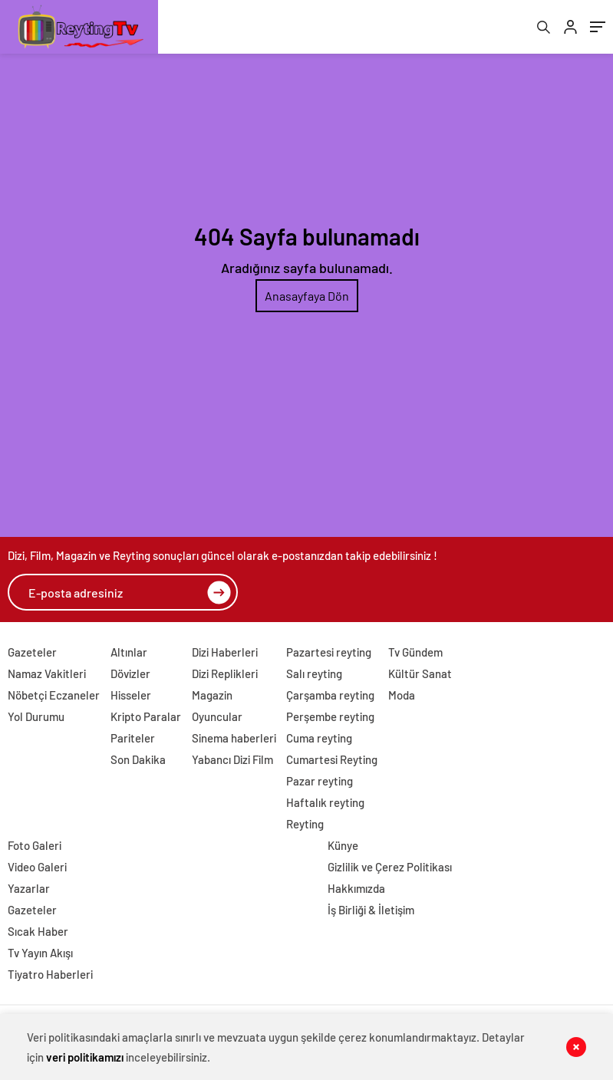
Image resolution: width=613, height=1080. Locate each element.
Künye (343, 845)
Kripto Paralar (145, 716)
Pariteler (132, 738)
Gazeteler (32, 652)
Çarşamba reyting (330, 695)
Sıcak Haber (38, 931)
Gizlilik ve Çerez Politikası (390, 867)
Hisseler (130, 695)
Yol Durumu (36, 716)
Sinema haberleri (234, 738)
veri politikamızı (85, 1057)
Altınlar (128, 652)
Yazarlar (29, 888)
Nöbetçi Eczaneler (54, 695)
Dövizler (130, 673)
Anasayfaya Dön (307, 295)
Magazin (212, 695)
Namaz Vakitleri (47, 673)
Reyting (305, 824)
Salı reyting (314, 673)
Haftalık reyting (325, 802)
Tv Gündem (415, 652)
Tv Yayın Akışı (40, 953)
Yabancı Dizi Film (232, 759)
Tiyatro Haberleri (50, 974)
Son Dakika (138, 759)
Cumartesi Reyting (331, 759)
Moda (401, 695)
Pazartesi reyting (328, 652)
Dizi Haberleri (225, 652)
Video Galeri (37, 867)
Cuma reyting (319, 738)
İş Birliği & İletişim (371, 910)
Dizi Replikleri (225, 673)
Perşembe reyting (330, 716)
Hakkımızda (356, 888)
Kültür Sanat (420, 673)
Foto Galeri (34, 845)
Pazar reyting (319, 781)
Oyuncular (217, 716)
